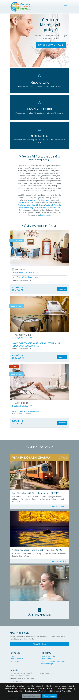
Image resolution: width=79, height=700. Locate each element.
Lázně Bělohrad (38, 205)
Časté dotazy (46, 659)
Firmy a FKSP (15, 661)
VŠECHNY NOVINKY (39, 615)
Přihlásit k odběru (39, 644)
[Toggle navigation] (66, 7)
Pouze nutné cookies (31, 696)
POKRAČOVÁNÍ (59, 507)
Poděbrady (49, 205)
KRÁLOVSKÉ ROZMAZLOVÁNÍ (26, 411)
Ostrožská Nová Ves (41, 207)
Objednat (62, 289)
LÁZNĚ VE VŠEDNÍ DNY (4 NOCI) (27, 277)
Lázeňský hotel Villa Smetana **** (25, 272)
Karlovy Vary (32, 200)
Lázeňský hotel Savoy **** (22, 338)
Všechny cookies (49, 696)
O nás (12, 656)
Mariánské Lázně (43, 200)
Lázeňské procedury (48, 656)
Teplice (21, 212)
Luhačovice (22, 202)
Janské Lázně (45, 215)
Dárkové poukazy (16, 659)
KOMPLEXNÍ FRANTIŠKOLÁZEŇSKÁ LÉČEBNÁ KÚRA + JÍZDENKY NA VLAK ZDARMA (37, 344)
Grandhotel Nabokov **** (22, 406)
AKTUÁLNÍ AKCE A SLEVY (49, 45)
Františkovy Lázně (24, 205)
